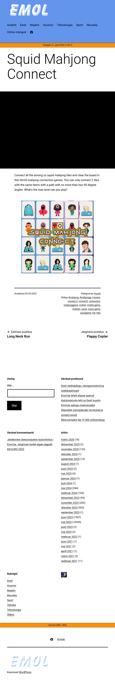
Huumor (11, 585)
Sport (10, 600)
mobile (82, 305)
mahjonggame (71, 305)
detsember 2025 (70, 444)
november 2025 (70, 449)
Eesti (10, 580)
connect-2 (73, 301)
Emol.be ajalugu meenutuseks (78, 405)
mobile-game (93, 305)
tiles (98, 313)
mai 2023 (66, 522)
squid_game (94, 309)
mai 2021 (66, 546)
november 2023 (70, 502)
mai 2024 (66, 488)
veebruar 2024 (69, 492)
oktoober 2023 (69, 507)
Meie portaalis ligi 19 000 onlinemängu (83, 419)
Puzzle (97, 293)
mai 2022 (66, 531)
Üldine (10, 614)
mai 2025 (66, 473)
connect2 (83, 301)
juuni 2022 (67, 526)
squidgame (85, 313)
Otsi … (10, 385)
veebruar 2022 (69, 536)
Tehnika (11, 604)
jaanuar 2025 (68, 478)
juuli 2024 (66, 483)
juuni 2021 (67, 541)
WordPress (25, 672)
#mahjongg (85, 297)
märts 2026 (67, 439)
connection (94, 301)
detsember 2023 (70, 497)
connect (96, 297)
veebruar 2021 (69, 560)
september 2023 (70, 512)
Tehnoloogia (14, 609)
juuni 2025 (67, 468)
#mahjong (73, 297)
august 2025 (68, 463)
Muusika (12, 595)
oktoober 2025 (69, 454)
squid (84, 309)
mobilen (76, 309)
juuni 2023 (67, 517)
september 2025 (70, 459)
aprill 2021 (67, 551)
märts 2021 (67, 556)
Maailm (11, 590)
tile (94, 313)
